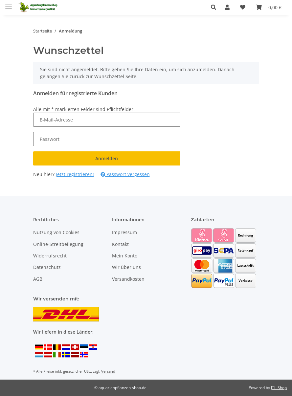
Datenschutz (47, 267)
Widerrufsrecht (50, 256)
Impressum (124, 232)
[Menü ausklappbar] (8, 4)
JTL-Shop (279, 387)
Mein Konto (124, 256)
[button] (215, 7)
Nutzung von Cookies (56, 232)
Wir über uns (126, 267)
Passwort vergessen (125, 174)
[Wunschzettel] (243, 7)
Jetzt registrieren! (75, 174)
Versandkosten (128, 279)
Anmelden (106, 158)
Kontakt (120, 244)
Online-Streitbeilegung (58, 244)
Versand (108, 371)
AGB (37, 279)
